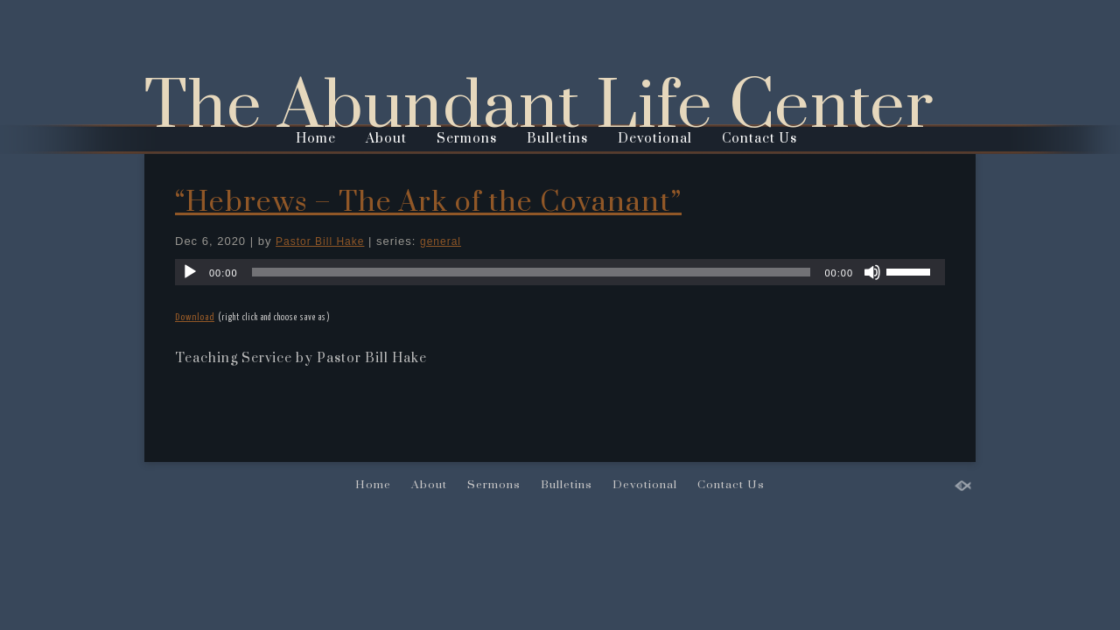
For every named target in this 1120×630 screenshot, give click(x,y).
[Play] (190, 272)
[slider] (531, 272)
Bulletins (557, 138)
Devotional (655, 138)
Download (194, 317)
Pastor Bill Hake (320, 241)
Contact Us (759, 138)
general (440, 241)
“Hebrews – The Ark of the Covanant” (428, 202)
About (386, 138)
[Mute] (872, 272)
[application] (560, 272)
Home (316, 138)
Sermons (467, 138)
